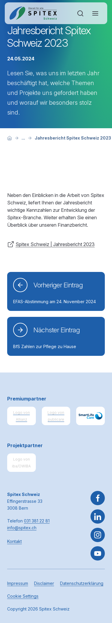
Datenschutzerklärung (81, 583)
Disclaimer (44, 583)
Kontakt (14, 541)
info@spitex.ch (21, 527)
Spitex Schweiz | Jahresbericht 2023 (55, 244)
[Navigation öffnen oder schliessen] (95, 13)
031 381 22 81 (37, 520)
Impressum (17, 583)
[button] (97, 585)
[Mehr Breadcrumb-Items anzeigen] (23, 138)
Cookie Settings (23, 596)
